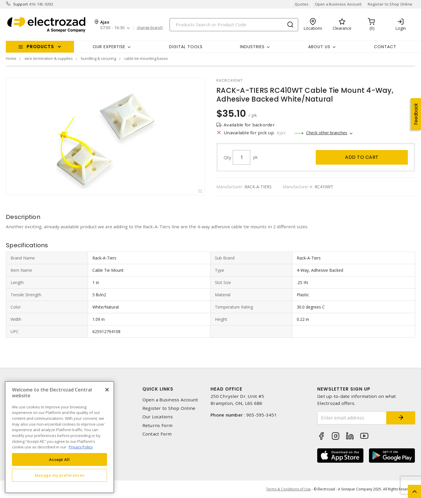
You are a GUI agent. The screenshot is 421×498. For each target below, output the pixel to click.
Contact (385, 47)
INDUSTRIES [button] (252, 47)
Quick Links (157, 389)
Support (20, 4)
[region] (59, 437)
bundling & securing (98, 58)
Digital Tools (186, 47)
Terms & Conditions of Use (288, 489)
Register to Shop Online (390, 4)
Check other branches (326, 132)
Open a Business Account (338, 4)
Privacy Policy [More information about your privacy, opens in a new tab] (81, 447)
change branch (150, 27)
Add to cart (362, 157)
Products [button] (40, 46)
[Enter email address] (351, 417)
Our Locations (157, 416)
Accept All (59, 459)
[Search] (234, 24)
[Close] (107, 389)
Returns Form (157, 425)
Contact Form (157, 434)
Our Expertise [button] (109, 47)
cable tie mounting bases (146, 58)
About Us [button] (319, 47)
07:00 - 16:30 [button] (112, 27)
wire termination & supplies (49, 58)
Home (11, 58)
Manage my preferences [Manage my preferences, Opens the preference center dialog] (59, 475)
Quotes (302, 4)
